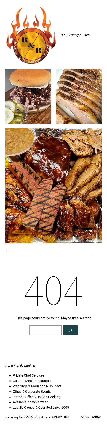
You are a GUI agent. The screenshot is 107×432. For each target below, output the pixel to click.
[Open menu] (7, 250)
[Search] (70, 330)
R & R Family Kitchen (76, 35)
